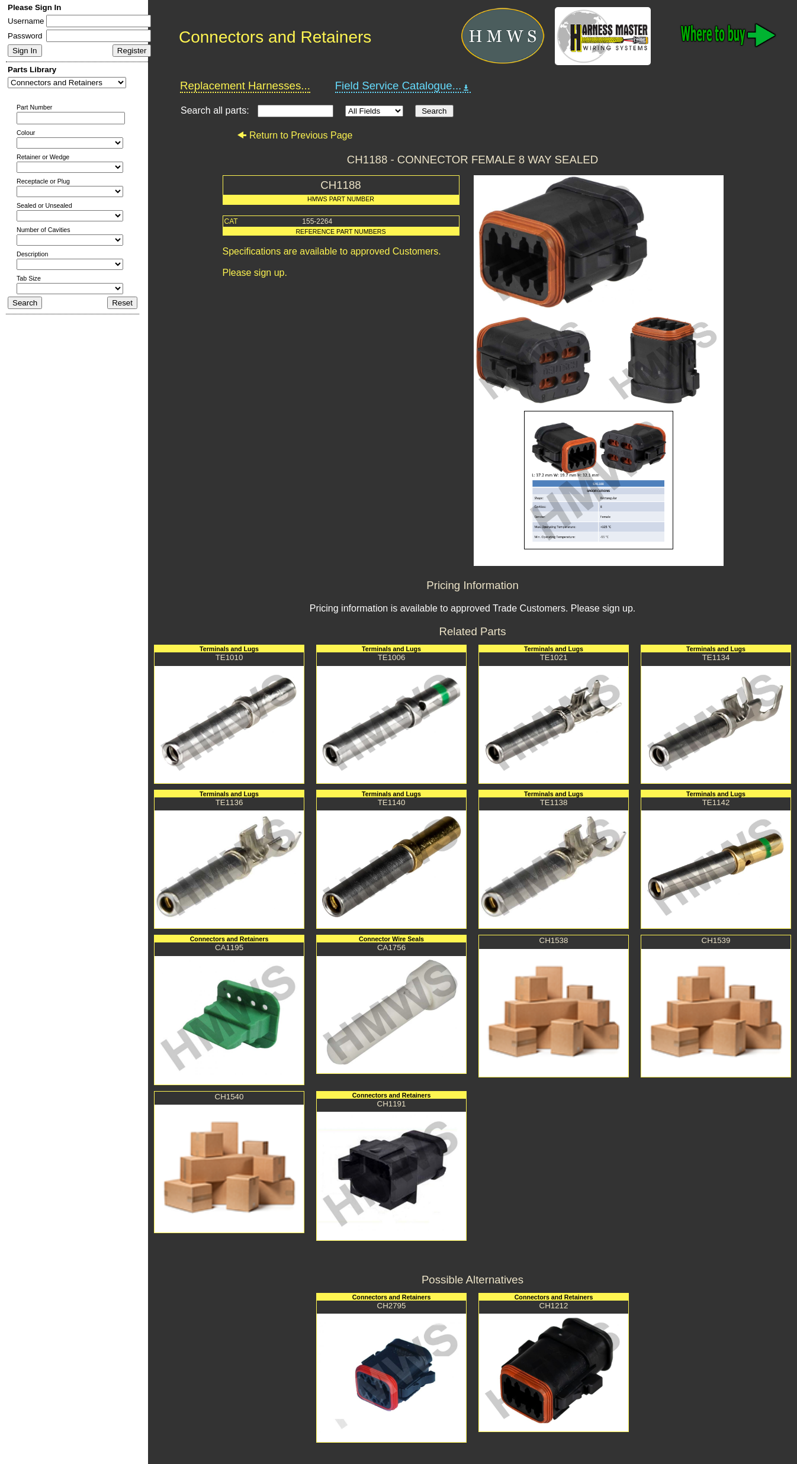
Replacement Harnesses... (245, 85)
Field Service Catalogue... (403, 85)
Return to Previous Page (294, 135)
